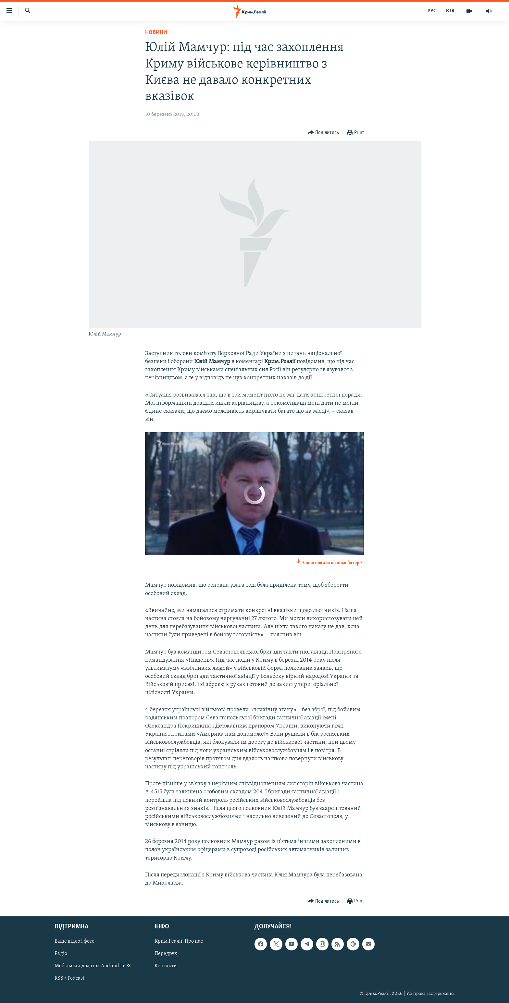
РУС (432, 11)
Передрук (166, 954)
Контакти (166, 966)
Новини (156, 33)
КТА (450, 11)
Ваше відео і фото (74, 941)
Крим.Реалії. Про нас (179, 941)
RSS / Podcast (69, 978)
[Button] (323, 132)
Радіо (61, 954)
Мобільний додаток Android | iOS (93, 966)
